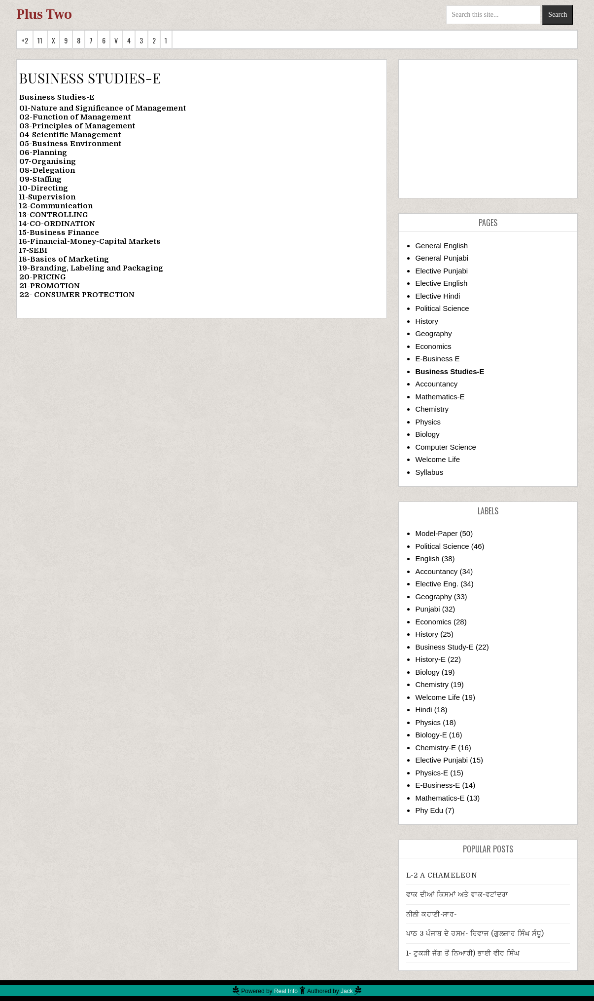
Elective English (441, 283)
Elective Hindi (437, 296)
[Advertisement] (488, 129)
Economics (433, 346)
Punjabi (427, 609)
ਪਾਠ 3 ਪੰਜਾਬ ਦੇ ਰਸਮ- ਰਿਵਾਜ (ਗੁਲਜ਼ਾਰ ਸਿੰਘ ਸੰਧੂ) (475, 933)
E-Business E (437, 358)
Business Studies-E (449, 371)
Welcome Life (437, 459)
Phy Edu (429, 810)
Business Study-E (444, 647)
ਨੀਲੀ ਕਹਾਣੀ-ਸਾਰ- (431, 914)
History (426, 321)
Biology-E (431, 735)
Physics (428, 422)
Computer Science (445, 447)
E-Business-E (437, 785)
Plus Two (44, 14)
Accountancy (436, 384)
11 (40, 40)
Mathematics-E (439, 396)
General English (441, 245)
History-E (430, 659)
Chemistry (432, 409)
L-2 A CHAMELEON (442, 875)
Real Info (286, 991)
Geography (433, 333)
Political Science (442, 308)
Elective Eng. (436, 583)
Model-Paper (436, 533)
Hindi (423, 709)
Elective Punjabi (441, 271)
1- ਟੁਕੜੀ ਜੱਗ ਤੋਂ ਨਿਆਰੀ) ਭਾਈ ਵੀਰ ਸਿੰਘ (463, 953)
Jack (347, 991)
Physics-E (431, 773)
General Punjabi (441, 258)
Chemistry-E (435, 747)
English (427, 558)
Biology (427, 434)
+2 (25, 40)
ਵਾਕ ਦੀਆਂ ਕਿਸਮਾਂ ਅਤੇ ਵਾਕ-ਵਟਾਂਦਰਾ (457, 894)
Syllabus (429, 472)
